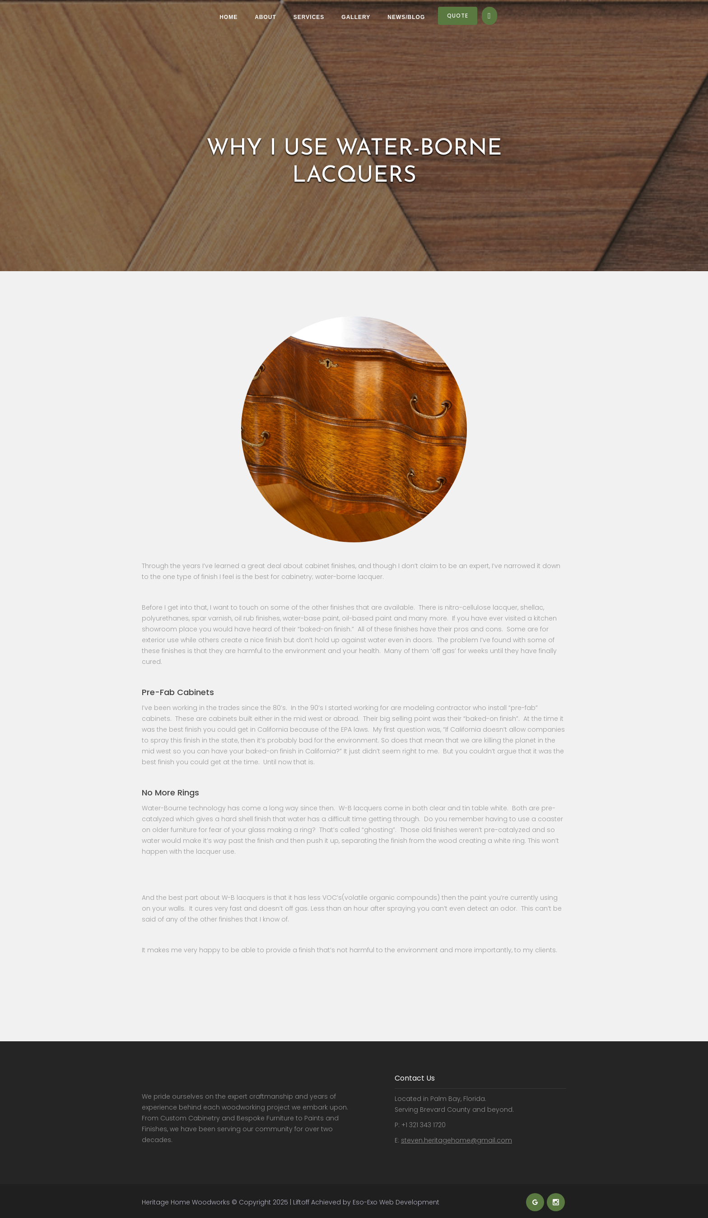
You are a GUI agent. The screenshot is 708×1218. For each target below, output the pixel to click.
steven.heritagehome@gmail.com (456, 1140)
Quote (457, 15)
